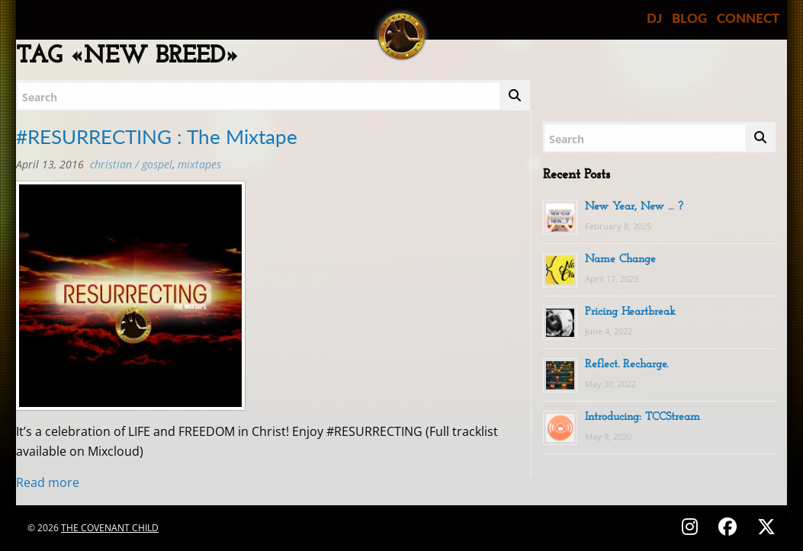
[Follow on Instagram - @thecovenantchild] (692, 526)
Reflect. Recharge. (626, 364)
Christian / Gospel (131, 164)
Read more (47, 482)
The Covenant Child (110, 527)
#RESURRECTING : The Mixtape (156, 136)
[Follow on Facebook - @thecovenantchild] (729, 526)
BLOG (689, 18)
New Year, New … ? (634, 207)
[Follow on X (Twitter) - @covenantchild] (763, 526)
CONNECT (748, 18)
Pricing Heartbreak (630, 312)
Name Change (620, 259)
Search (39, 97)
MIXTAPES (199, 164)
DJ (654, 18)
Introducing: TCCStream (642, 417)
